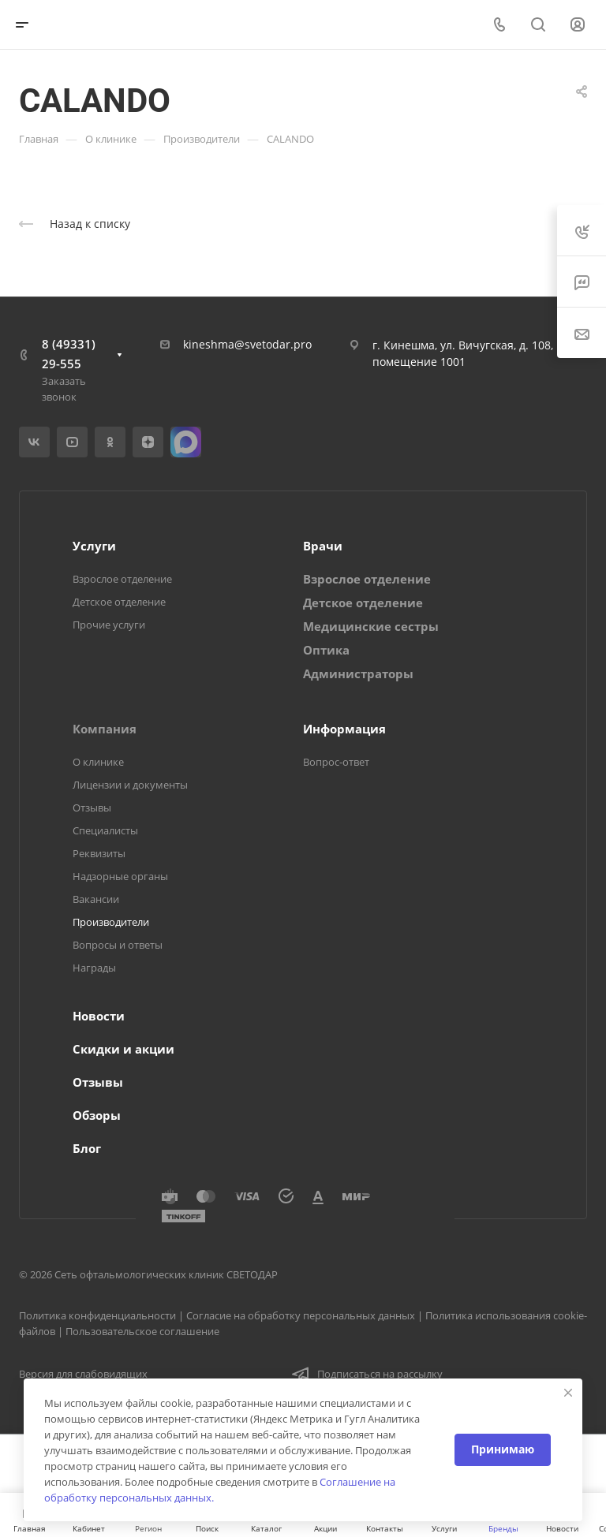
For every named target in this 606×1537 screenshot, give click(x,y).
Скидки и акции (123, 1049)
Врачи (322, 546)
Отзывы (92, 807)
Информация (344, 729)
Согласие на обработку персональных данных (300, 1315)
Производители (111, 922)
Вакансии (96, 899)
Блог (87, 1148)
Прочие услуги (109, 624)
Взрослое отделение (122, 579)
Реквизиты (99, 853)
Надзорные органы (120, 876)
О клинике (98, 762)
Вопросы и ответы (118, 945)
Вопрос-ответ (336, 762)
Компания (105, 729)
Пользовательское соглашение (142, 1331)
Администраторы (358, 673)
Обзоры (97, 1115)
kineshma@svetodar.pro (247, 344)
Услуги (94, 546)
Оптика (326, 650)
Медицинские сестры (371, 626)
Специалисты (105, 830)
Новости (99, 1016)
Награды (94, 968)
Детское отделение (119, 602)
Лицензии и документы (130, 785)
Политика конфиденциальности (97, 1315)
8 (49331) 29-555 (68, 353)
